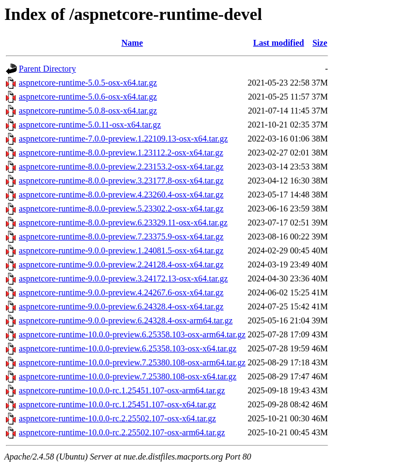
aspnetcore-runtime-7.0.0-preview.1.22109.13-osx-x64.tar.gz (123, 138)
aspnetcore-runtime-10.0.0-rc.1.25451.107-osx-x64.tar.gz (117, 404)
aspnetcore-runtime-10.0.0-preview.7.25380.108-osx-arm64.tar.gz (132, 362)
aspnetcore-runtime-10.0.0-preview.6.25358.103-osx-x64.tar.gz (128, 348)
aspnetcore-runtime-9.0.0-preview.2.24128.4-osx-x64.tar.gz (121, 264)
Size (319, 42)
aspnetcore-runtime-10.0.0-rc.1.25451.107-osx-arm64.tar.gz (122, 390)
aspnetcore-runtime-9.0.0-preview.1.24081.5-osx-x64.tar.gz (121, 250)
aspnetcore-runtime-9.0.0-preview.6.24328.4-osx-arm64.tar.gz (126, 320)
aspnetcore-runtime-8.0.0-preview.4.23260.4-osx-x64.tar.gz (121, 194)
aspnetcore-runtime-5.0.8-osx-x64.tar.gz (88, 110)
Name (132, 42)
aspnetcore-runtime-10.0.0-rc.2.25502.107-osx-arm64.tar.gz (122, 432)
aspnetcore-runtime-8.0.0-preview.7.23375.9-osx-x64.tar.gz (121, 236)
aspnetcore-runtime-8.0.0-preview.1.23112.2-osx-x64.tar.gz (121, 152)
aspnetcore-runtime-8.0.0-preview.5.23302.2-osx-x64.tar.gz (121, 208)
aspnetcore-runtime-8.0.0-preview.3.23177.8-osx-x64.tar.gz (121, 180)
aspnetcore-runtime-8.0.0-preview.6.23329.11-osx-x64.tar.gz (123, 222)
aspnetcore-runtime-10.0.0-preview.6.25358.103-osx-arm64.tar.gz (132, 334)
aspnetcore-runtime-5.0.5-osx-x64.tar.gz (88, 82)
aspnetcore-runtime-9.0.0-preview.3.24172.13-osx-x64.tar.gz (123, 278)
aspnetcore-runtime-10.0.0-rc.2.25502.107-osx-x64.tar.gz (117, 418)
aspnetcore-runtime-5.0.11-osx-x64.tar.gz (90, 124)
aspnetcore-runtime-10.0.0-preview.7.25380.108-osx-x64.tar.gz (128, 376)
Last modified (278, 42)
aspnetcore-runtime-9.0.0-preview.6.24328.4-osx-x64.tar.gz (121, 306)
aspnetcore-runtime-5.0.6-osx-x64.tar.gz (88, 96)
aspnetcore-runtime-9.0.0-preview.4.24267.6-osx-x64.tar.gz (121, 292)
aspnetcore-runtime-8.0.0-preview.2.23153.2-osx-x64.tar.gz (121, 166)
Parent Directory (47, 68)
